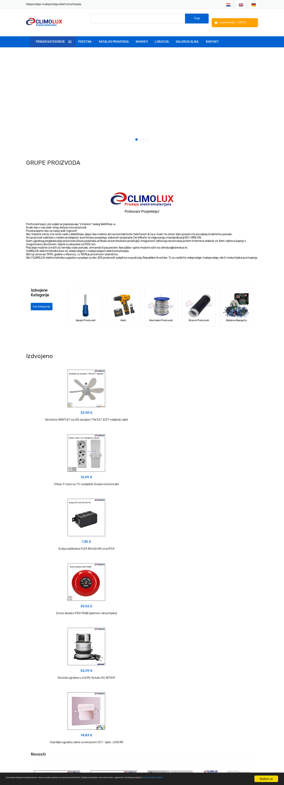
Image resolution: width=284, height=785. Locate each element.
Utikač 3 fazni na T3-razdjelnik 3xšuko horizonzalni (142, 414)
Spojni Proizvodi (85, 314)
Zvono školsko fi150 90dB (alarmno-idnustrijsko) (63, 482)
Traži (197, 19)
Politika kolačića (154, 708)
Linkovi (109, 717)
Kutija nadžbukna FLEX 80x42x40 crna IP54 (221, 414)
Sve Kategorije (43, 304)
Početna (85, 36)
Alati (123, 314)
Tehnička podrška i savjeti (121, 710)
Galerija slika (187, 36)
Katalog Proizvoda (114, 36)
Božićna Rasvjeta (236, 314)
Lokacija (162, 36)
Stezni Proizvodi (198, 314)
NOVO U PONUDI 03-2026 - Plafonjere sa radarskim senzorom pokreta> (57, 569)
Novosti (142, 36)
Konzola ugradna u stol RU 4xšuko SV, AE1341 (142, 482)
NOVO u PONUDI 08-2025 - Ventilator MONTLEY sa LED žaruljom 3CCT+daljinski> (227, 565)
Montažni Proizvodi (161, 314)
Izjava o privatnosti (156, 701)
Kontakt (212, 36)
